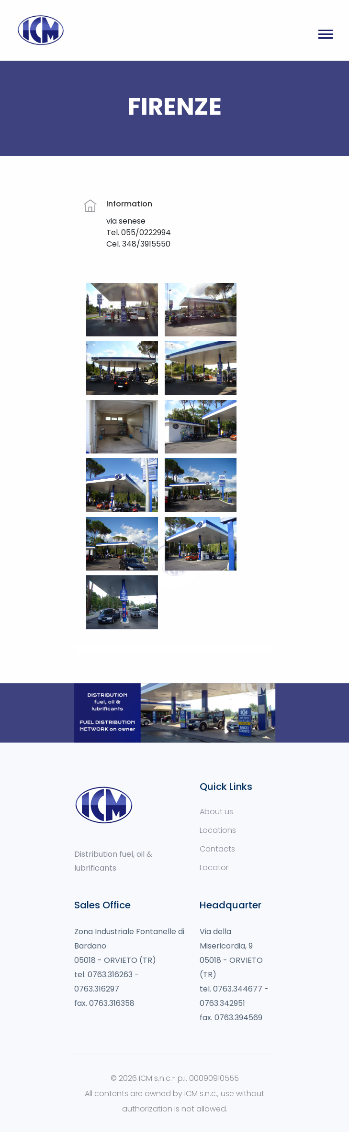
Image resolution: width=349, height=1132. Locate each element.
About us (216, 811)
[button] (325, 41)
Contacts (217, 848)
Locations (218, 830)
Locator (214, 867)
